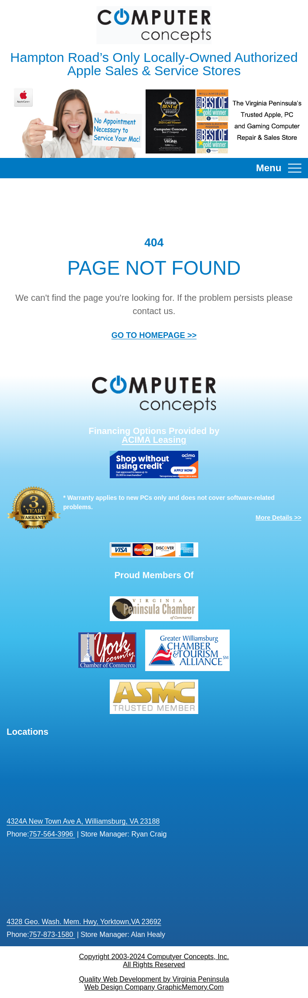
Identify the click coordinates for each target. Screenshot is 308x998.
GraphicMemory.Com (190, 987)
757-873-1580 (51, 934)
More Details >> (279, 517)
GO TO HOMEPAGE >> (154, 335)
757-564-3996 (51, 834)
